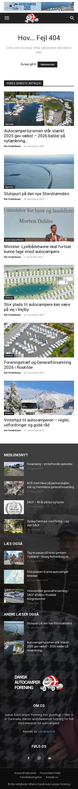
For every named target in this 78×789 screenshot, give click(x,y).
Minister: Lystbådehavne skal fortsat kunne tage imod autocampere (37, 249)
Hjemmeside (47, 64)
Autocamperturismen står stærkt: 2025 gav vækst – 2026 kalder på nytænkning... (34, 135)
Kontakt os (52, 777)
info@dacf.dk (46, 731)
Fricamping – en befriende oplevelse (50, 464)
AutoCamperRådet (14, 239)
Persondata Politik (50, 773)
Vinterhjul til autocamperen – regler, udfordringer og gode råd (36, 422)
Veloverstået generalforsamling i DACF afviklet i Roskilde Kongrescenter (47, 594)
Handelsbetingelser (31, 777)
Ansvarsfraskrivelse (25, 773)
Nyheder (9, 124)
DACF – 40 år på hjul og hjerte (45, 502)
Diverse (9, 297)
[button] (6, 18)
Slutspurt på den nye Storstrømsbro (36, 193)
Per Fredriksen (12, 146)
